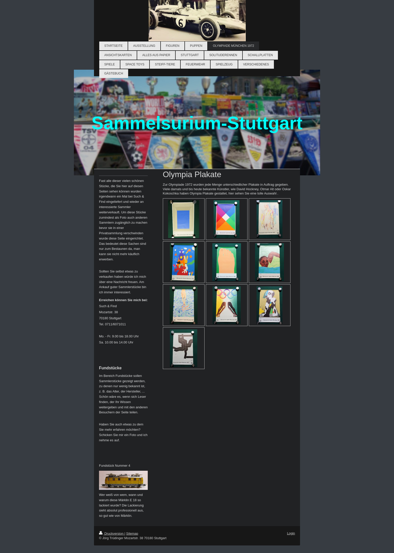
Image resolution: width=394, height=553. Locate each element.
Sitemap (132, 533)
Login (291, 533)
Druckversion (111, 533)
